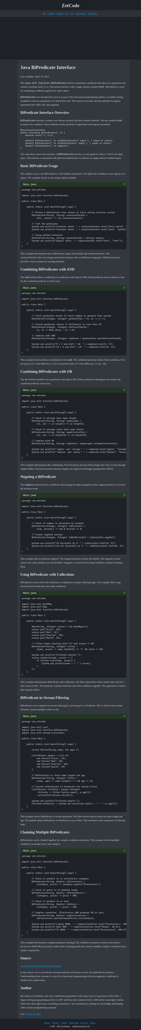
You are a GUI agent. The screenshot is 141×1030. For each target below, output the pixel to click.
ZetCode (70, 5)
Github (64, 1022)
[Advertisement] (70, 38)
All (44, 13)
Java (72, 13)
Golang (51, 13)
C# (66, 13)
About (93, 1022)
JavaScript (81, 13)
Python (59, 13)
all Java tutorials (33, 1013)
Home (47, 1022)
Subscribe (92, 13)
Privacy (84, 1022)
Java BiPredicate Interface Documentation (40, 966)
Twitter (55, 1022)
